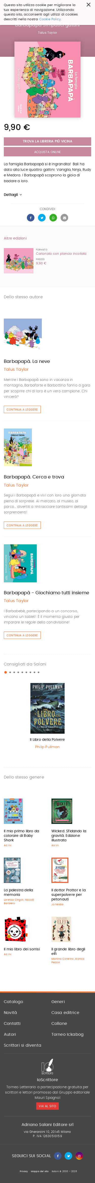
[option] (47, 717)
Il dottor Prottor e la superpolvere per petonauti (68, 895)
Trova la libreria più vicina (47, 141)
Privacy (24, 1171)
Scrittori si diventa (22, 1045)
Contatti (12, 1024)
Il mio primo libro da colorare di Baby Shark (21, 835)
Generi (58, 1002)
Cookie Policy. (50, 19)
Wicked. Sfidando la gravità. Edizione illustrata (68, 835)
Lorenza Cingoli (13, 900)
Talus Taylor (47, 32)
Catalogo (13, 1002)
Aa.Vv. (8, 845)
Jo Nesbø (57, 904)
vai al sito (47, 1106)
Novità (10, 1013)
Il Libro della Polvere (47, 740)
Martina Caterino (62, 959)
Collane (59, 1024)
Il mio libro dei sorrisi (22, 949)
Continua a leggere (22, 409)
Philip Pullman (47, 747)
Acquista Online (47, 152)
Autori (10, 1034)
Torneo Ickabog (67, 1034)
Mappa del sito (40, 1171)
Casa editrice (65, 1013)
